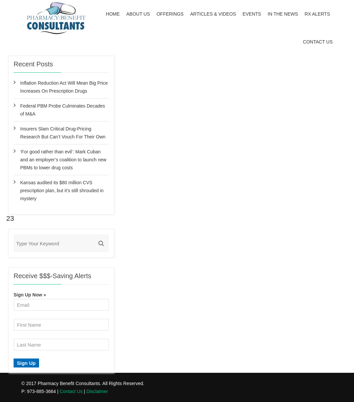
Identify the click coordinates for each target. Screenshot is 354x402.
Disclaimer (97, 391)
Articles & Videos (213, 14)
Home (113, 14)
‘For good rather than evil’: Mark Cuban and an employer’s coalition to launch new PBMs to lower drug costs (63, 159)
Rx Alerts (317, 14)
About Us (138, 14)
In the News (283, 14)
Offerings (170, 14)
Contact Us (318, 41)
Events (251, 14)
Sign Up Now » (30, 294)
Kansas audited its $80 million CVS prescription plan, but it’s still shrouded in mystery (62, 190)
